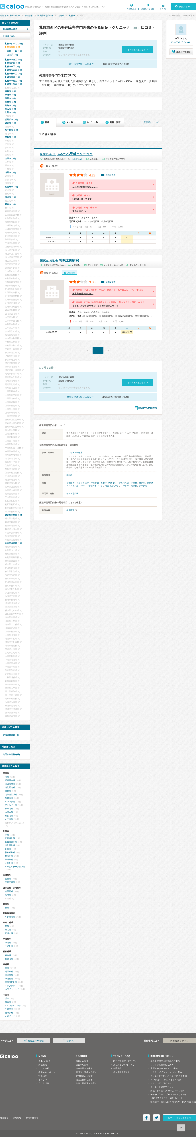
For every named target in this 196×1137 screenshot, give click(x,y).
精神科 (69, 475)
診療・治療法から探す (86, 1083)
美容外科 (9, 863)
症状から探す (82, 1065)
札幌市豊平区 (13, 73)
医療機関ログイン (179, 1041)
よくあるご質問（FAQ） (124, 1065)
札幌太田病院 (59, 260)
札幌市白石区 (13, 70)
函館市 (10, 91)
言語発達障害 (83, 483)
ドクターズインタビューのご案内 (166, 1072)
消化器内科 (10, 787)
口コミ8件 (110, 175)
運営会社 (4, 1118)
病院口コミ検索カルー (10, 15)
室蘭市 (10, 102)
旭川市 (10, 98)
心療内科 (9, 959)
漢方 (7, 998)
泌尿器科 (9, 891)
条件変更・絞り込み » (138, 50)
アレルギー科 (11, 805)
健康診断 (9, 1013)
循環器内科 (10, 784)
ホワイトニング (12, 989)
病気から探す (82, 1061)
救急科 (8, 1002)
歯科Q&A (42, 1080)
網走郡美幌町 (13, 515)
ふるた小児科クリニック (66, 154)
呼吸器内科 (10, 780)
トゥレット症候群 (129, 486)
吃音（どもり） (112, 486)
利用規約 (117, 1068)
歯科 (7, 968)
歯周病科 (9, 975)
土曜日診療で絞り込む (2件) (80, 64)
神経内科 (9, 808)
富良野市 (11, 187)
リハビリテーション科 (15, 866)
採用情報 (17, 1118)
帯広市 (10, 109)
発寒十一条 (14, 51)
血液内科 (9, 812)
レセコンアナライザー (161, 1083)
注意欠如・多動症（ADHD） (104, 483)
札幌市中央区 (13, 59)
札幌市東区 (12, 66)
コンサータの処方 (74, 452)
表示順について (151, 122)
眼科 (7, 907)
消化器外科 (10, 845)
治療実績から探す (84, 1068)
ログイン (163, 9)
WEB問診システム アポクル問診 (165, 1080)
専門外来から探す (84, 1076)
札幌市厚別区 (13, 81)
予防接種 (9, 1009)
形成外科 (9, 859)
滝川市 (10, 172)
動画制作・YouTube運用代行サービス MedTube (173, 1102)
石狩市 (10, 204)
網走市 (10, 123)
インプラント (11, 986)
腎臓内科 (9, 816)
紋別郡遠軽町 (13, 543)
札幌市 (72, 15)
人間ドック (10, 1016)
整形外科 (9, 856)
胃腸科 (8, 791)
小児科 (8, 942)
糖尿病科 (9, 798)
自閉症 (142, 483)
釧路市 (10, 105)
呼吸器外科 (10, 838)
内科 (7, 777)
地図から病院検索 (148, 408)
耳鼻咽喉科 (10, 917)
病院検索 (29, 15)
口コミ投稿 (43, 1083)
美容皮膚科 (10, 882)
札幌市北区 (12, 63)
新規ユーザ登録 (147, 9)
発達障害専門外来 (45, 15)
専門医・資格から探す (86, 1072)
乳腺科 (8, 849)
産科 (7, 926)
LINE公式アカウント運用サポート (166, 1098)
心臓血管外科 (11, 842)
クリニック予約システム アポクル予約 (168, 1076)
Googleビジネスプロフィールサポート (168, 1094)
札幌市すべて (14, 43)
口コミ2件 (110, 282)
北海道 (61, 15)
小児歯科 (9, 978)
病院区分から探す (84, 1080)
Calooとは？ (44, 1061)
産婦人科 (9, 933)
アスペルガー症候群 (128, 483)
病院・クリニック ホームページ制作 (167, 1091)
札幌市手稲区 (13, 84)
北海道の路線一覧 (11, 735)
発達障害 (70, 483)
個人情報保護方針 (121, 1072)
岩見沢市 (11, 119)
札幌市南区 (12, 77)
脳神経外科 (10, 852)
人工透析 (9, 819)
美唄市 (10, 137)
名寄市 (10, 158)
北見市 (10, 112)
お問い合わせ (32, 1118)
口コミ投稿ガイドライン (124, 1061)
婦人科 (8, 930)
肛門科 (8, 895)
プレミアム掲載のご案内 (161, 1065)
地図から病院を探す (12, 754)
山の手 (12, 55)
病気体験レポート (46, 1072)
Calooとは (131, 9)
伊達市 (10, 197)
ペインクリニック (13, 1005)
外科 (7, 835)
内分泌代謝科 (11, 794)
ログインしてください (181, 42)
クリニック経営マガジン (161, 1087)
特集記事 (42, 1076)
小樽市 (10, 95)
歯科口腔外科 (11, 982)
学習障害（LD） (96, 486)
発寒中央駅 (77, 159)
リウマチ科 (10, 801)
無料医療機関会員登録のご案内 (165, 1061)
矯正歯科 (9, 971)
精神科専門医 (72, 493)
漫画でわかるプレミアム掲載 (164, 1068)
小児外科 (9, 946)
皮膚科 (8, 879)
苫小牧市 (11, 130)
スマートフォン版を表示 (179, 1118)
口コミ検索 (43, 1068)
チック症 (143, 486)
